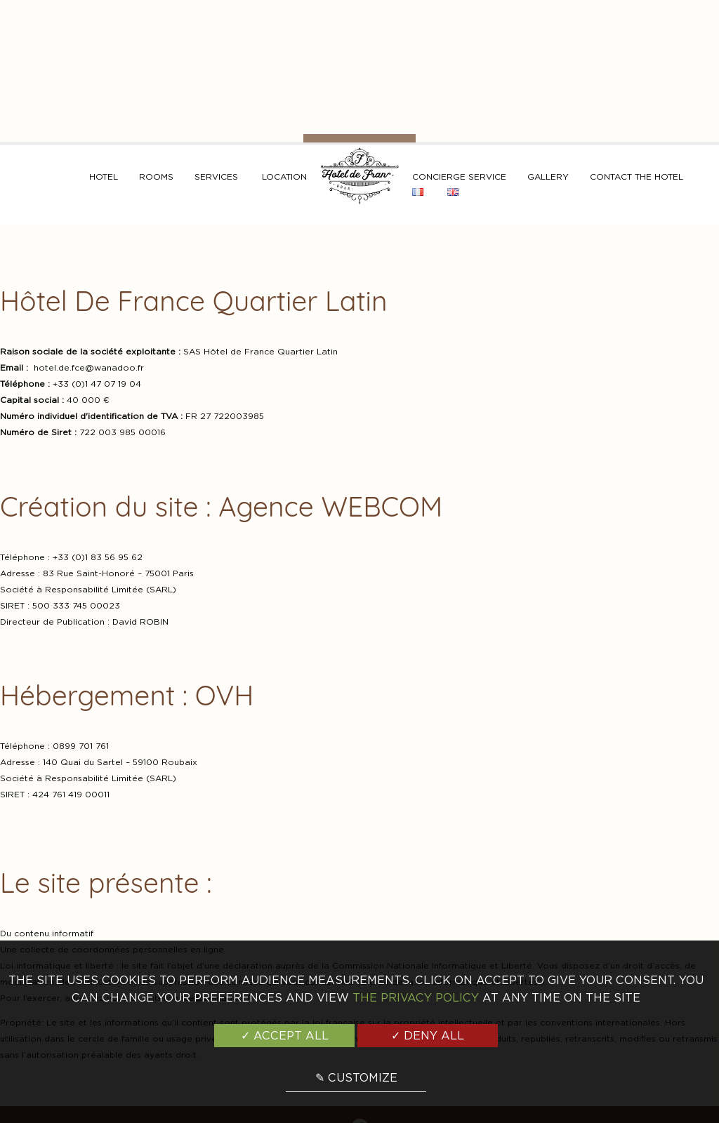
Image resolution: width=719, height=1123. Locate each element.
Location (284, 176)
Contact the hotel (636, 176)
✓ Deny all (427, 1035)
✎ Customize (356, 1077)
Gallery (548, 176)
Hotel (103, 176)
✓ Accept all (285, 1035)
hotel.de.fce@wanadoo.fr (89, 367)
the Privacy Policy (415, 997)
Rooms (156, 176)
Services (216, 176)
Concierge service (459, 176)
